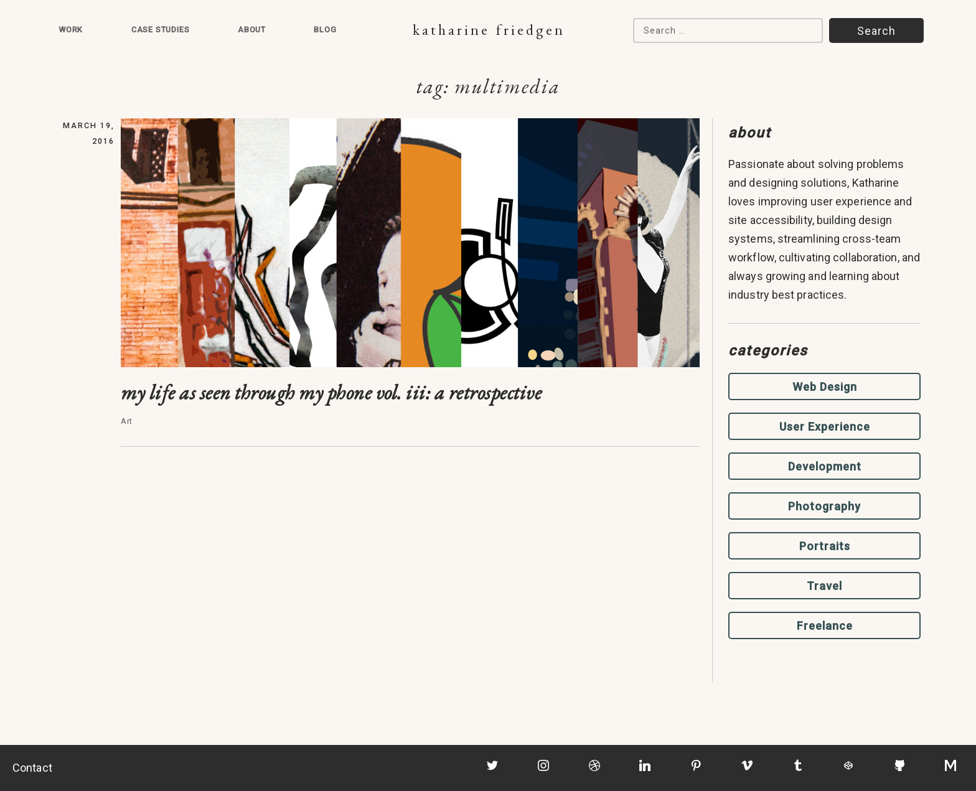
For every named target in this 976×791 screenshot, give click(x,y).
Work (71, 29)
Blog (325, 29)
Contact (32, 767)
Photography (824, 506)
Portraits (824, 546)
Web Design (824, 386)
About (252, 29)
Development (824, 466)
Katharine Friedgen (489, 29)
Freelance (825, 625)
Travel (824, 585)
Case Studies (160, 29)
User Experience (824, 426)
